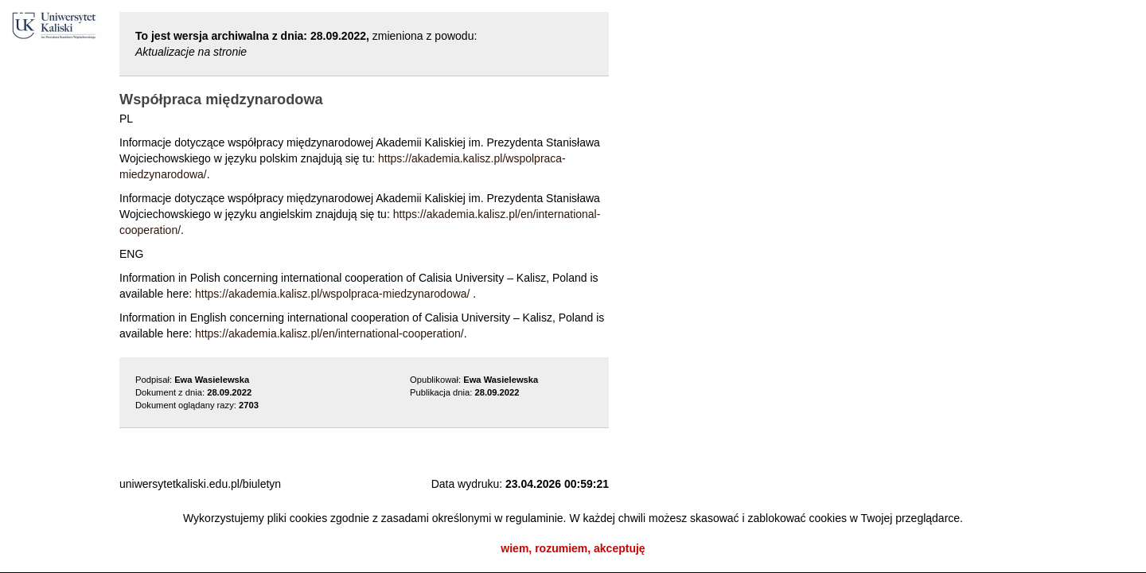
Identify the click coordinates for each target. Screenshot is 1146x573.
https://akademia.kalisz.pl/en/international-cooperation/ (329, 333)
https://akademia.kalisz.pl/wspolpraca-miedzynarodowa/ (332, 293)
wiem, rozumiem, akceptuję (573, 548)
